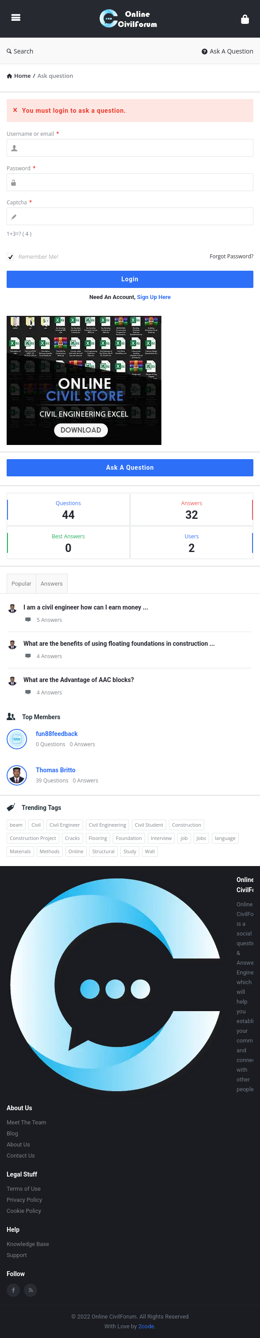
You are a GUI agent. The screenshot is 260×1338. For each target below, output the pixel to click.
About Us (18, 1144)
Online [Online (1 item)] (76, 851)
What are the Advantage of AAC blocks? (78, 679)
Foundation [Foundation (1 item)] (129, 838)
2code (146, 1326)
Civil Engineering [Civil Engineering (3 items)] (107, 824)
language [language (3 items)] (225, 838)
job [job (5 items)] (183, 838)
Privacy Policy (24, 1199)
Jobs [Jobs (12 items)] (201, 838)
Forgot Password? (231, 256)
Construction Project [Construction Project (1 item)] (33, 838)
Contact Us (21, 1155)
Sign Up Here (154, 297)
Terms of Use (24, 1188)
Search (20, 51)
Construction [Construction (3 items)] (186, 824)
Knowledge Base (28, 1244)
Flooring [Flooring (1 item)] (98, 838)
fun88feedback (57, 733)
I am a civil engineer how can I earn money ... (85, 607)
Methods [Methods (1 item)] (50, 851)
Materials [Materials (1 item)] (20, 851)
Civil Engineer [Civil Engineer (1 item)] (65, 824)
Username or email (33, 134)
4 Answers (42, 656)
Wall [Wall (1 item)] (150, 851)
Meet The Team (26, 1122)
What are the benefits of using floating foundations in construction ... (119, 643)
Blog (12, 1133)
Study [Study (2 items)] (129, 851)
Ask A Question (227, 51)
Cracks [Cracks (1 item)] (72, 838)
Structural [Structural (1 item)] (103, 851)
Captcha (19, 202)
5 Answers (42, 620)
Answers (52, 583)
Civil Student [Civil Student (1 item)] (149, 824)
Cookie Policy (24, 1211)
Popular (21, 583)
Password (21, 168)
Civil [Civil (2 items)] (36, 824)
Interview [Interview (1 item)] (161, 838)
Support (17, 1255)
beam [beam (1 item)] (16, 824)
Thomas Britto (56, 770)
